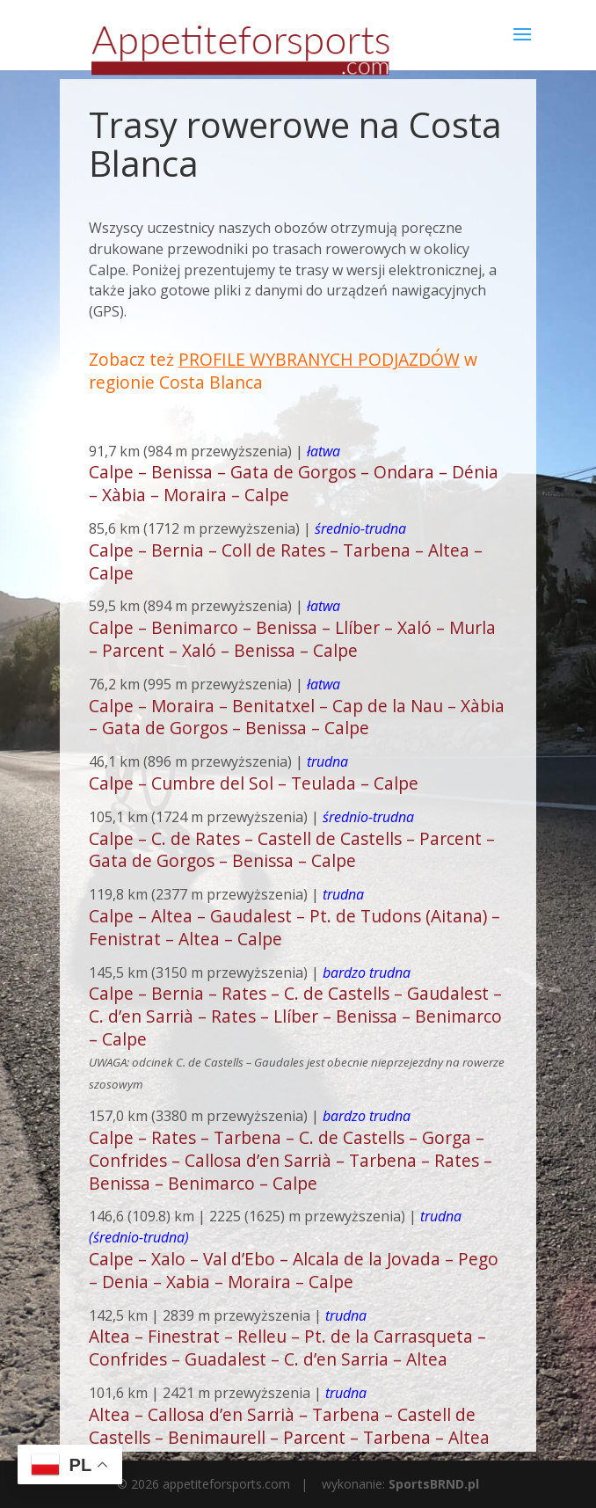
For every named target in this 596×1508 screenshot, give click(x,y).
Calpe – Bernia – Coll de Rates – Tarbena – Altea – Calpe (286, 561)
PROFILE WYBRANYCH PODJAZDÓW (319, 359)
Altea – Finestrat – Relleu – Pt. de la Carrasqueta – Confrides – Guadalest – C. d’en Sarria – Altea (287, 1347)
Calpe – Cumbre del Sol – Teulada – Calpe (253, 783)
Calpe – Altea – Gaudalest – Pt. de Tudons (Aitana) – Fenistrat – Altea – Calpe (294, 927)
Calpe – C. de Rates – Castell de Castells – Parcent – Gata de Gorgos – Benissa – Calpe (292, 850)
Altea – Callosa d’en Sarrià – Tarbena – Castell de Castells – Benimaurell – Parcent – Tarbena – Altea (289, 1425)
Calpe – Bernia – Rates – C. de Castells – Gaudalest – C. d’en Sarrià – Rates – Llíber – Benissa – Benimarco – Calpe (295, 1016)
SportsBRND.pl (434, 1483)
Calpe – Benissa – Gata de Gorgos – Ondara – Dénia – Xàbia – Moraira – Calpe (293, 483)
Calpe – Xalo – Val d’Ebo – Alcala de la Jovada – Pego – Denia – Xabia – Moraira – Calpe (293, 1270)
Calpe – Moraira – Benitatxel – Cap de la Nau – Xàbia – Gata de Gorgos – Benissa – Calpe (297, 717)
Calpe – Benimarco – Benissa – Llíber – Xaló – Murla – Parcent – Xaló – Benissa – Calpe (292, 639)
